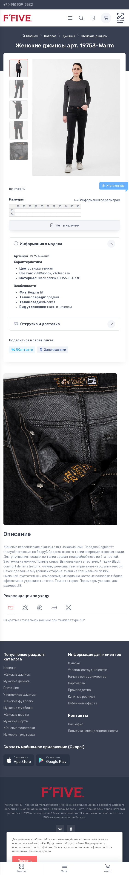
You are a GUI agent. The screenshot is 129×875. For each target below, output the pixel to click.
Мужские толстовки (19, 735)
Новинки (9, 668)
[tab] (25, 608)
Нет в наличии (64, 225)
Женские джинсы (17, 675)
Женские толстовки (19, 728)
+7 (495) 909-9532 (18, 5)
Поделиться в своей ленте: (31, 340)
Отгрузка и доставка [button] (37, 323)
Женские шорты (16, 715)
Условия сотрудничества (88, 670)
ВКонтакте (22, 350)
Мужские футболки (18, 708)
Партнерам (76, 683)
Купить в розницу (81, 697)
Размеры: (17, 199)
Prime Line (11, 688)
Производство (79, 690)
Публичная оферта (82, 703)
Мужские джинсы (16, 681)
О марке (74, 663)
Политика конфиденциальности (93, 731)
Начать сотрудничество (87, 677)
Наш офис (75, 724)
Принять (24, 861)
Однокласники (52, 350)
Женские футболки (18, 701)
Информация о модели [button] (38, 243)
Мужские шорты (16, 721)
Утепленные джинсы (19, 695)
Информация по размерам (97, 200)
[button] (18, 760)
